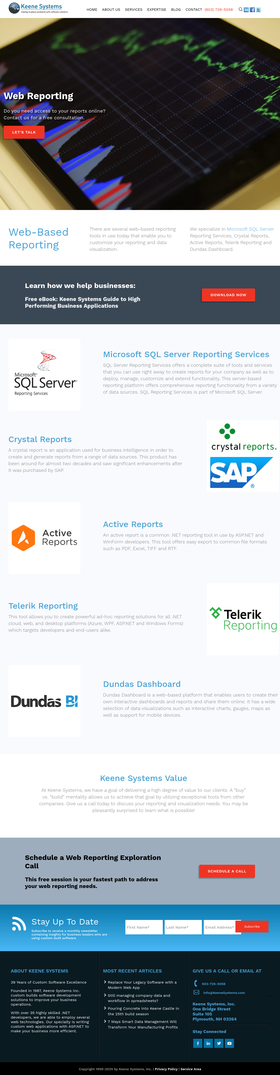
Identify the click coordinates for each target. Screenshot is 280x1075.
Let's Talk (24, 132)
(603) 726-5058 (218, 9)
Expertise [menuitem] (156, 9)
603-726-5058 (214, 984)
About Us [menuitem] (111, 9)
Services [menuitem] (133, 9)
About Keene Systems (39, 971)
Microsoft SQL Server (250, 229)
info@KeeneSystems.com (224, 993)
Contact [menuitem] (194, 9)
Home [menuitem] (92, 9)
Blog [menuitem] (176, 9)
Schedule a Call (227, 871)
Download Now (228, 295)
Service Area (191, 1069)
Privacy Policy (166, 1069)
